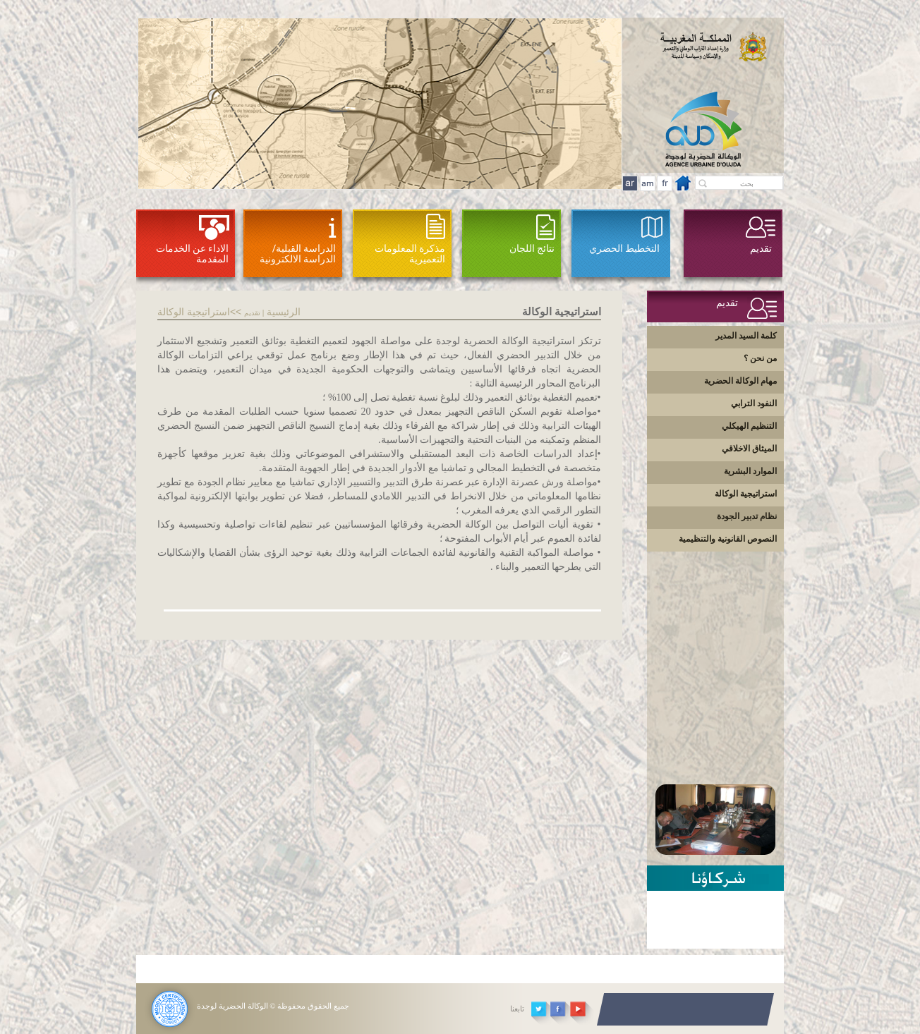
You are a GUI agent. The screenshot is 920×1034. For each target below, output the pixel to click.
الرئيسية (284, 311)
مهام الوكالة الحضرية (740, 381)
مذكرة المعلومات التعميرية (410, 253)
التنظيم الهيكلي (749, 426)
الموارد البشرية (750, 471)
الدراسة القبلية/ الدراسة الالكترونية (298, 253)
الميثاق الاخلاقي (749, 449)
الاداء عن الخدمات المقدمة (192, 253)
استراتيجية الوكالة (746, 494)
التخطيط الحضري (624, 248)
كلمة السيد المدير (746, 336)
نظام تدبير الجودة (747, 516)
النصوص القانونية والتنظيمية (728, 539)
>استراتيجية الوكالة (196, 311)
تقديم (761, 248)
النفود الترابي (754, 403)
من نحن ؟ (760, 358)
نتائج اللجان (532, 248)
